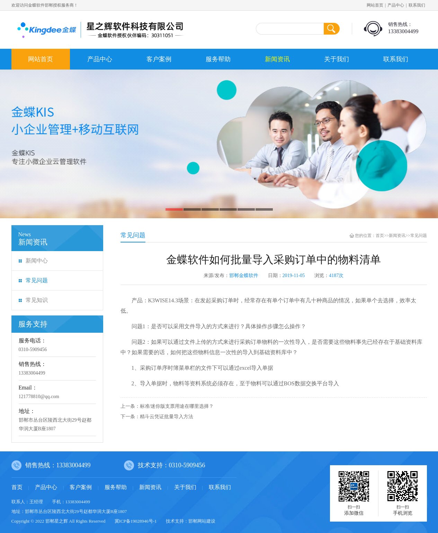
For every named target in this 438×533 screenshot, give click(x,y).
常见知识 (37, 300)
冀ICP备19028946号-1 (136, 521)
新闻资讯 (277, 59)
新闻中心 (37, 261)
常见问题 (37, 280)
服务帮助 (218, 59)
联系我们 (417, 5)
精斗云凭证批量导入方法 (166, 416)
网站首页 (375, 5)
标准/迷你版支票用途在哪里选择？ (177, 406)
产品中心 (395, 5)
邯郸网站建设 (201, 521)
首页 (380, 235)
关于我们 (336, 59)
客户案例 (158, 59)
